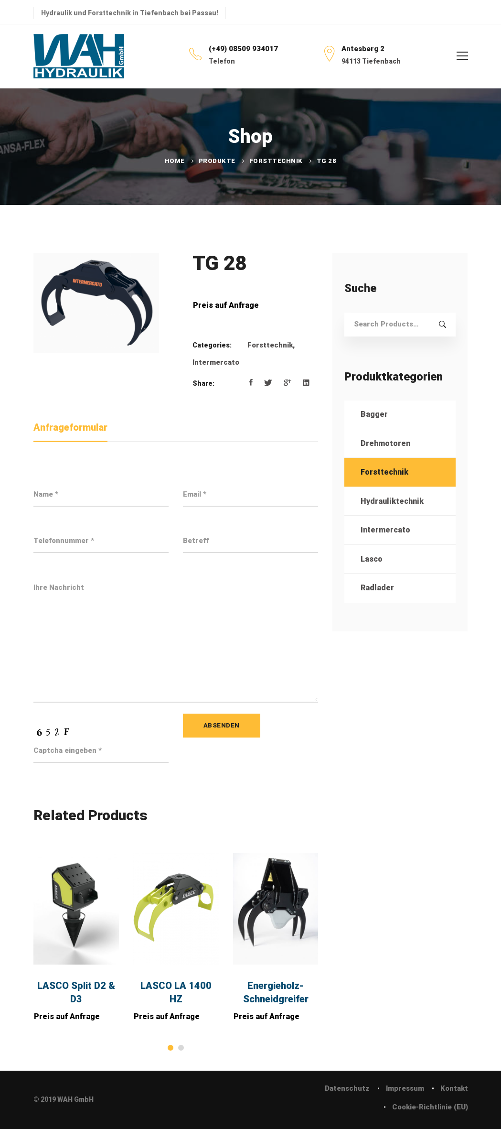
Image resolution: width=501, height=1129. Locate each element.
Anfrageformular (70, 427)
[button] (170, 1048)
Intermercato (215, 362)
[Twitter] (268, 383)
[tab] (70, 428)
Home (175, 160)
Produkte (217, 160)
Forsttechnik (276, 160)
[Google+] (287, 383)
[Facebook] (251, 383)
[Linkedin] (306, 383)
